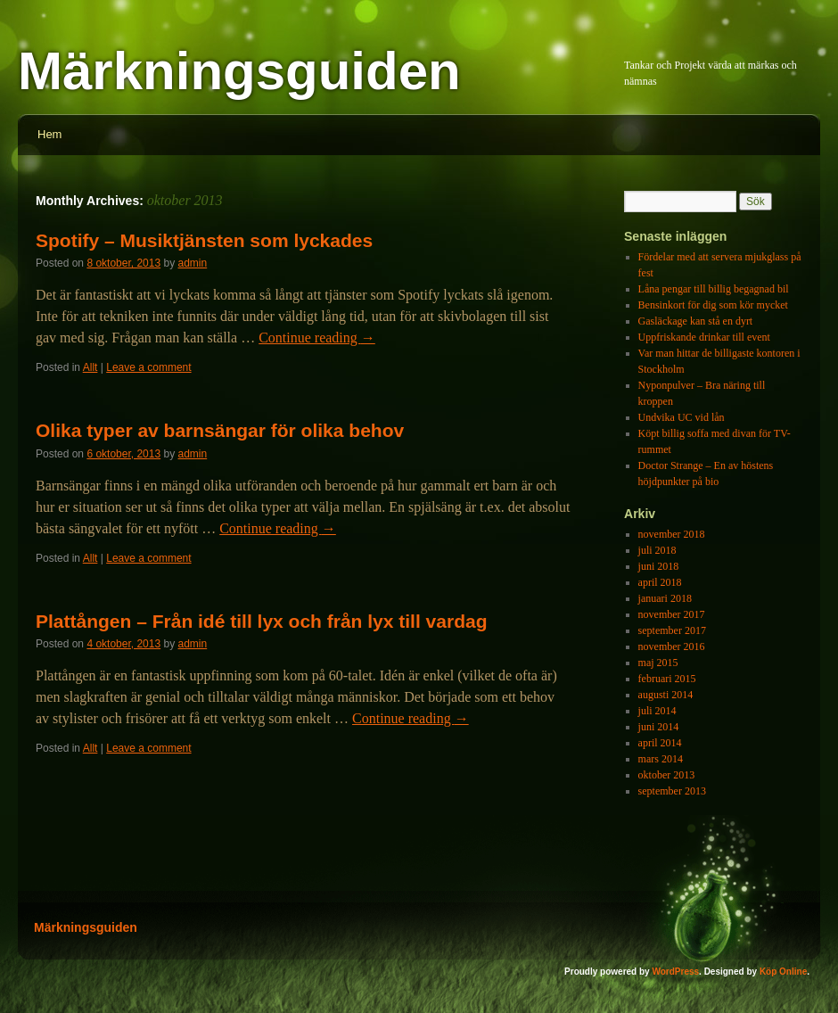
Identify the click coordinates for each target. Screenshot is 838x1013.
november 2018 (671, 534)
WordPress (675, 971)
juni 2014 (658, 727)
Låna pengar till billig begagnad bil (713, 289)
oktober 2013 (666, 775)
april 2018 (660, 582)
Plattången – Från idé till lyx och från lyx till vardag (261, 621)
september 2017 (672, 630)
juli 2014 (657, 710)
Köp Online (783, 971)
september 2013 (672, 791)
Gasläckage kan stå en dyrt (695, 321)
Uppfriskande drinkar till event (704, 337)
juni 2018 (658, 566)
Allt (90, 367)
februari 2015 (667, 678)
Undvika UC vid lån (681, 417)
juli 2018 (657, 550)
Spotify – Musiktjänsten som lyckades (204, 240)
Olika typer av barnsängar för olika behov (220, 430)
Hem (49, 134)
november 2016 (671, 646)
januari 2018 (665, 598)
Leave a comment (148, 367)
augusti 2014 (666, 694)
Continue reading (317, 337)
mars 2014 (660, 759)
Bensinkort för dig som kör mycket (713, 305)
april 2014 (660, 743)
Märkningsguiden (239, 71)
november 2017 (671, 614)
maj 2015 (658, 662)
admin (193, 263)
